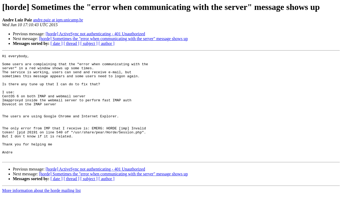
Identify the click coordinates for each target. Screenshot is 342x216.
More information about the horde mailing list (41, 211)
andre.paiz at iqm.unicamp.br (58, 20)
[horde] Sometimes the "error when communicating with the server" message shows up (113, 38)
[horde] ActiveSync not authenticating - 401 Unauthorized (95, 34)
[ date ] (56, 43)
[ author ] (107, 43)
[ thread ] (71, 43)
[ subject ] (89, 43)
